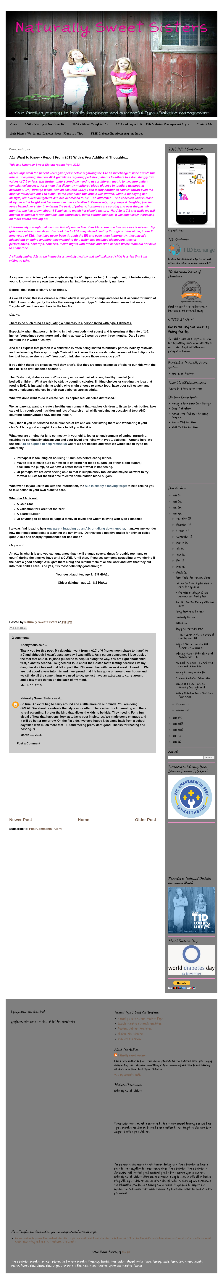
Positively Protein (185, 617)
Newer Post (20, 819)
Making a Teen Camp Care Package (191, 404)
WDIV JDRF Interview (129, 1039)
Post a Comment (28, 743)
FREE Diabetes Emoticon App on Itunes (117, 134)
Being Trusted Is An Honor (190, 612)
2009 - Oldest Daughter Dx (90, 125)
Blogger (126, 1252)
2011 (175, 736)
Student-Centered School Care (193, 678)
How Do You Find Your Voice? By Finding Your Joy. (188, 329)
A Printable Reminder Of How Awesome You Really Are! (192, 595)
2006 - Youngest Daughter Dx (44, 125)
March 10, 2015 (31, 685)
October (180, 531)
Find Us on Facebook (183, 374)
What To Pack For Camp (185, 427)
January (180, 710)
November (182, 525)
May (179, 561)
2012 (175, 730)
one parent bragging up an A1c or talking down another (86, 528)
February (181, 704)
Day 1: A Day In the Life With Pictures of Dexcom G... (192, 646)
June (179, 555)
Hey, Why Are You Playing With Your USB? (195, 604)
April (179, 567)
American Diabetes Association (135, 1029)
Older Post (145, 819)
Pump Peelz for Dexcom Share (193, 578)
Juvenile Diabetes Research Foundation (139, 1024)
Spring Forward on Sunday (190, 672)
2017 (175, 502)
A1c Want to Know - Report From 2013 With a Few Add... (194, 665)
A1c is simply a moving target (106, 485)
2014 (175, 718)
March (180, 573)
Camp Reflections (181, 409)
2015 (175, 513)
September (183, 537)
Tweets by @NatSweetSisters (185, 389)
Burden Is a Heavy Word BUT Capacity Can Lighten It (191, 686)
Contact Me (204, 125)
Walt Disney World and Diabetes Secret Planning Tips (46, 134)
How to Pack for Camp (184, 422)
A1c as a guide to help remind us (43, 443)
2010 (175, 742)
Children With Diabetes (130, 1034)
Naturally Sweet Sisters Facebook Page (140, 1019)
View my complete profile (128, 1075)
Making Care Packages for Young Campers (190, 415)
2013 (175, 724)
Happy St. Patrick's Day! (189, 629)
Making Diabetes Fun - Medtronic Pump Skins (194, 695)
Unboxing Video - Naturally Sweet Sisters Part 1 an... (194, 655)
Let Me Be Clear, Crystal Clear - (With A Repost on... (194, 585)
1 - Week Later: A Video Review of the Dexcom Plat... (195, 636)
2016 (175, 508)
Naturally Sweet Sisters (41, 622)
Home (13, 125)
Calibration (181, 623)
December (182, 519)
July (178, 549)
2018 (175, 495)
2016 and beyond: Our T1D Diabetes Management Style (152, 125)
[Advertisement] (82, 785)
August (180, 543)
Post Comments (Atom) (45, 828)
